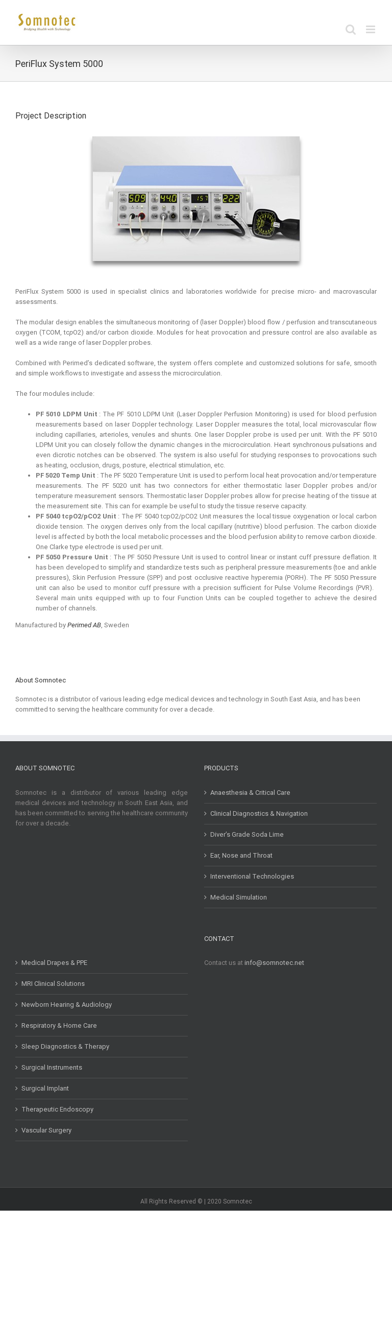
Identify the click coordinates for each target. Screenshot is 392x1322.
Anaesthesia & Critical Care (250, 792)
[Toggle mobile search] (351, 29)
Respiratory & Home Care (59, 1025)
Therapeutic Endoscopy (57, 1109)
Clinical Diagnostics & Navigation (259, 813)
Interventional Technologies (252, 876)
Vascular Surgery (46, 1130)
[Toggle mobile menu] (371, 29)
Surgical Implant (45, 1088)
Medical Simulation (238, 897)
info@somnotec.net (274, 962)
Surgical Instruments (51, 1067)
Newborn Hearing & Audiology (66, 1004)
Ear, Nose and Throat (241, 855)
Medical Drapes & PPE (54, 962)
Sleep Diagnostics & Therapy (65, 1046)
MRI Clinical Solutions (53, 983)
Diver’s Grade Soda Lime (247, 834)
